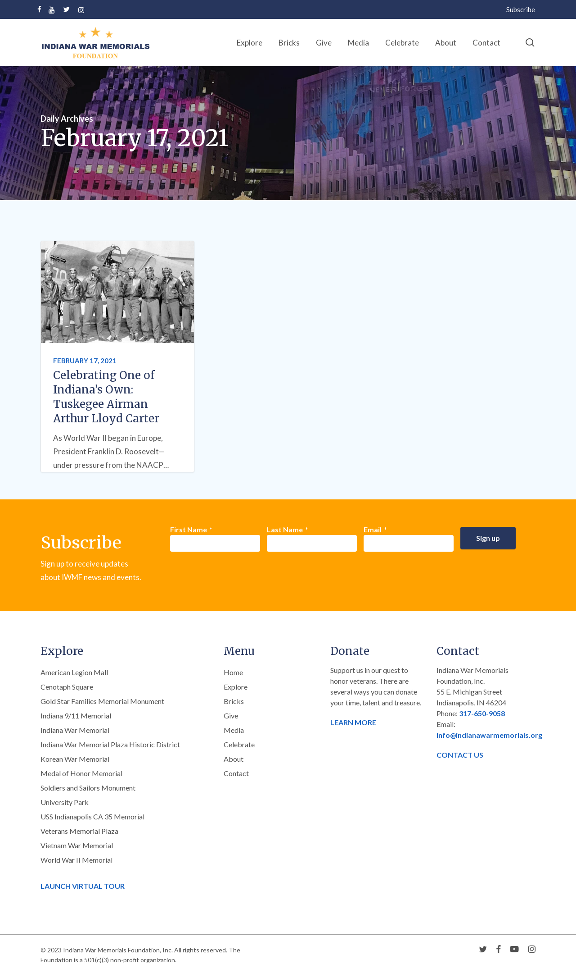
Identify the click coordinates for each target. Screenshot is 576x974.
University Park (64, 802)
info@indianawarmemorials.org (489, 735)
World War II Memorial (76, 859)
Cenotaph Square (66, 686)
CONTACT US (459, 754)
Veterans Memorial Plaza (79, 831)
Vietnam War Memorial (76, 845)
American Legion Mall (74, 672)
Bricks (234, 701)
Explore (236, 686)
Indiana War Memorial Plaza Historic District (110, 744)
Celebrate (239, 744)
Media (234, 730)
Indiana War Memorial (74, 730)
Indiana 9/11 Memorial (75, 715)
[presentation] (238, 575)
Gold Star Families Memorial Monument (102, 701)
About (233, 759)
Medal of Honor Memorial (81, 773)
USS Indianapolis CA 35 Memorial (92, 816)
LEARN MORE (353, 722)
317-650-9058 (482, 713)
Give (231, 715)
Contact (236, 773)
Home (233, 672)
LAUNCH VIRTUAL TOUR (82, 886)
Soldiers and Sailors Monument (87, 787)
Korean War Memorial (74, 759)
